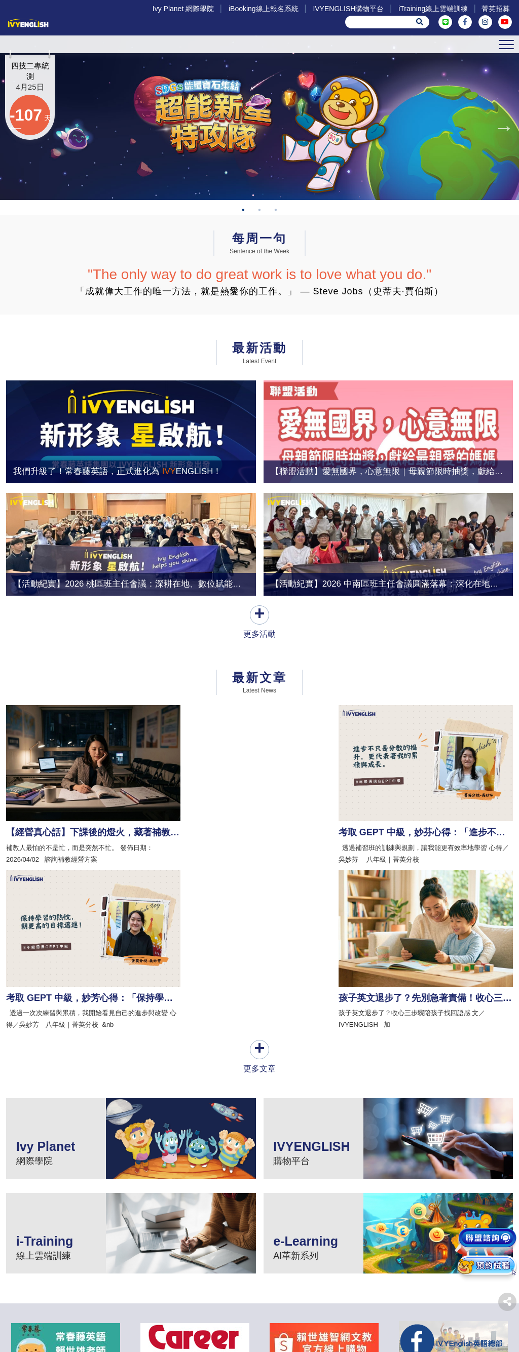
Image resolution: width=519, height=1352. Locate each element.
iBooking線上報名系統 (261, 9)
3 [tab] (276, 254)
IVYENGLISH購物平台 (346, 9)
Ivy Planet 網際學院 (181, 9)
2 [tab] (259, 254)
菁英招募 (494, 9)
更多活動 (259, 671)
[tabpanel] (259, 139)
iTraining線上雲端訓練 (431, 9)
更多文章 (259, 907)
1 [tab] (243, 254)
